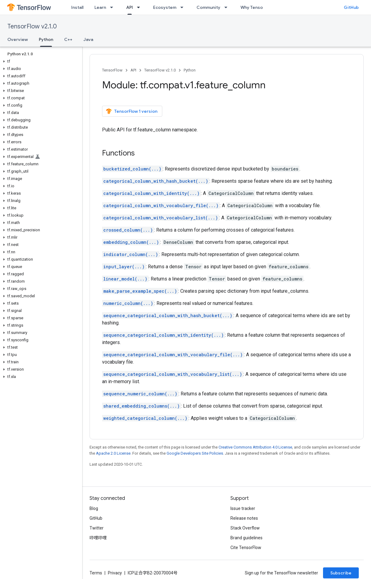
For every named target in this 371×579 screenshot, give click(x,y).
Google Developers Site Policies (195, 453)
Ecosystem (164, 7)
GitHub (351, 7)
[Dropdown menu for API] (140, 7)
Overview (17, 39)
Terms (96, 572)
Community (208, 7)
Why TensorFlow (257, 7)
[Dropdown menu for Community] (227, 7)
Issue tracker (242, 508)
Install (77, 7)
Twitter (97, 528)
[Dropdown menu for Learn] (113, 7)
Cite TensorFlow (245, 547)
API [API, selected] (129, 7)
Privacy (115, 572)
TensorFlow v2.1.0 (32, 26)
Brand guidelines (246, 537)
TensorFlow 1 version (131, 111)
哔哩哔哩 (98, 537)
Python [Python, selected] (46, 39)
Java (88, 39)
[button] (40, 61)
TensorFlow (112, 70)
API (133, 70)
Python (190, 70)
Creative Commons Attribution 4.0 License (255, 447)
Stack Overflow (245, 528)
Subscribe (340, 573)
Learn (100, 7)
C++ (68, 39)
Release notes (244, 518)
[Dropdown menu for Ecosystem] (183, 7)
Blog (94, 508)
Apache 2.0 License (113, 453)
